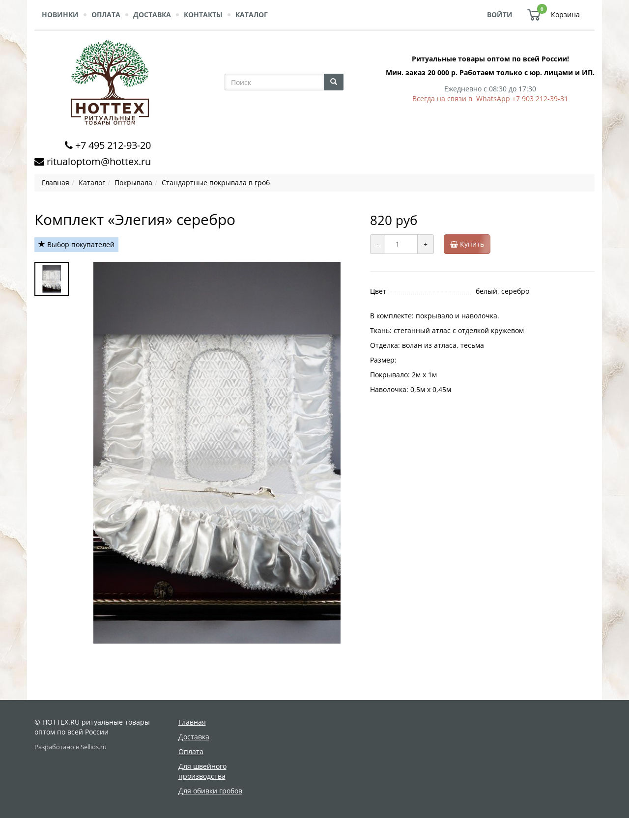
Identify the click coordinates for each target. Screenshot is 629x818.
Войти (500, 14)
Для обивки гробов (210, 790)
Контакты (203, 14)
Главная (192, 722)
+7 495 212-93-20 (113, 145)
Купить (470, 244)
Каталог (251, 14)
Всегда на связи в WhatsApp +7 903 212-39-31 (490, 98)
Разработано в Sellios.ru (70, 747)
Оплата (105, 14)
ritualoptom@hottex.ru (99, 161)
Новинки (60, 14)
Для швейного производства (202, 771)
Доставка (152, 14)
